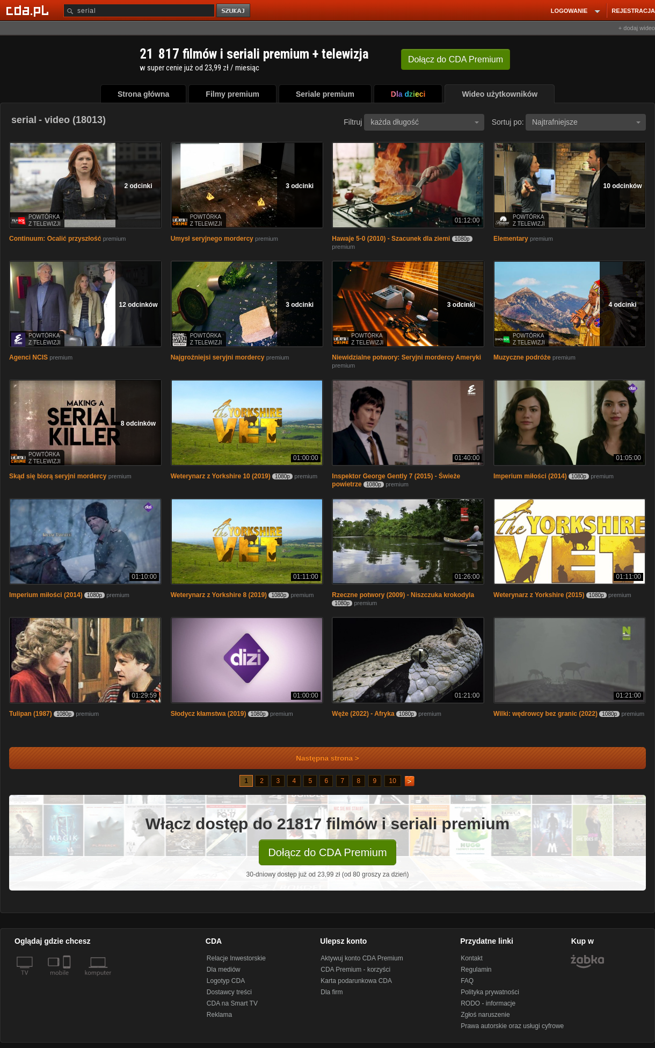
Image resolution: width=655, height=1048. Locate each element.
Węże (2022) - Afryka (363, 713)
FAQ (467, 981)
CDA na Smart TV (232, 1003)
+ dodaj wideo (636, 28)
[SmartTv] (67, 979)
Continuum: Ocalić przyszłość (55, 238)
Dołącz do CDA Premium (327, 852)
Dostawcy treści (229, 992)
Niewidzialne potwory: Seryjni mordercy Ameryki (406, 357)
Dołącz (455, 59)
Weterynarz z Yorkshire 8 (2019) (219, 595)
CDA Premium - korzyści (355, 969)
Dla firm (332, 992)
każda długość (424, 122)
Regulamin (476, 969)
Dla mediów (224, 969)
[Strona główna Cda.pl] (29, 10)
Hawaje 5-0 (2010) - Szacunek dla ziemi (391, 238)
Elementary (510, 238)
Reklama (219, 1014)
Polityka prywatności (490, 992)
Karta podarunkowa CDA (356, 981)
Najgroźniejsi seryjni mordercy (218, 357)
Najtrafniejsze (586, 122)
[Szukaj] (139, 10)
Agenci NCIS (28, 357)
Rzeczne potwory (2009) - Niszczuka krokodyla (403, 595)
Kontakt (472, 958)
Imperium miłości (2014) (530, 476)
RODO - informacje (488, 1003)
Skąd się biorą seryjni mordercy (57, 476)
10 (392, 781)
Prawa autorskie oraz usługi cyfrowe (512, 1026)
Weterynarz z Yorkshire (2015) (538, 595)
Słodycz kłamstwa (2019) (208, 713)
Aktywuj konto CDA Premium (362, 958)
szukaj (234, 11)
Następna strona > (320, 758)
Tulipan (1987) (30, 713)
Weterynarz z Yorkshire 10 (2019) (221, 476)
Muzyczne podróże (522, 357)
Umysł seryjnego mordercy (212, 238)
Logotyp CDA (226, 981)
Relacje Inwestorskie (236, 958)
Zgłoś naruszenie (485, 1014)
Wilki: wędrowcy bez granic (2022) (545, 713)
